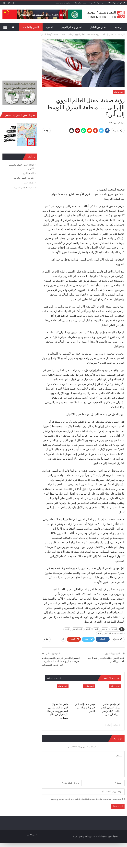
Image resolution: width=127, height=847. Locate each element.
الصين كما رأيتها (81, 3)
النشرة (49, 27)
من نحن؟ (100, 3)
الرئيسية (119, 27)
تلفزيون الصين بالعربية (23, 178)
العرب (67, 629)
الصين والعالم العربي (71, 27)
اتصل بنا (92, 3)
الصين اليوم (28, 173)
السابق (116, 725)
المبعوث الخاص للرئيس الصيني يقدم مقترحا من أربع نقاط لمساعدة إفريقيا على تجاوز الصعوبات (61, 661)
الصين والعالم (119, 92)
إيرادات (104, 629)
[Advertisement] (83, 159)
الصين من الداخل (98, 27)
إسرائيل (114, 629)
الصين (96, 629)
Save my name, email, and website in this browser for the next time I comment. (86, 799)
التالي (108, 725)
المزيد (36, 27)
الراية (28, 834)
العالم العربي (77, 629)
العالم (88, 629)
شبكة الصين (28, 182)
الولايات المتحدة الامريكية (114, 633)
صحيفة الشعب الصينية (24, 187)
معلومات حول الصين (62, 3)
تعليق (100, 633)
